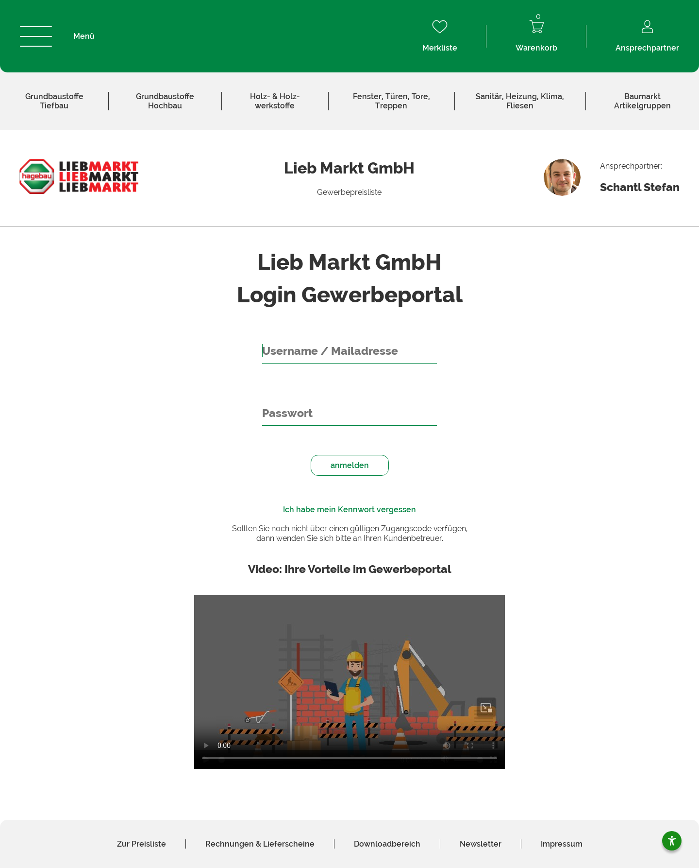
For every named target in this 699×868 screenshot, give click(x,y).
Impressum (561, 844)
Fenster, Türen (391, 101)
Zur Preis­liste (141, 844)
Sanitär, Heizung (520, 101)
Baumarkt (642, 101)
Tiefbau (54, 101)
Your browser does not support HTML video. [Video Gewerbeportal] (349, 682)
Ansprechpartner (647, 36)
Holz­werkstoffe (275, 101)
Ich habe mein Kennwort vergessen (349, 509)
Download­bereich (387, 844)
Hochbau (165, 101)
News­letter (480, 844)
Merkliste (439, 36)
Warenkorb (536, 36)
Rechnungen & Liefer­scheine (260, 844)
